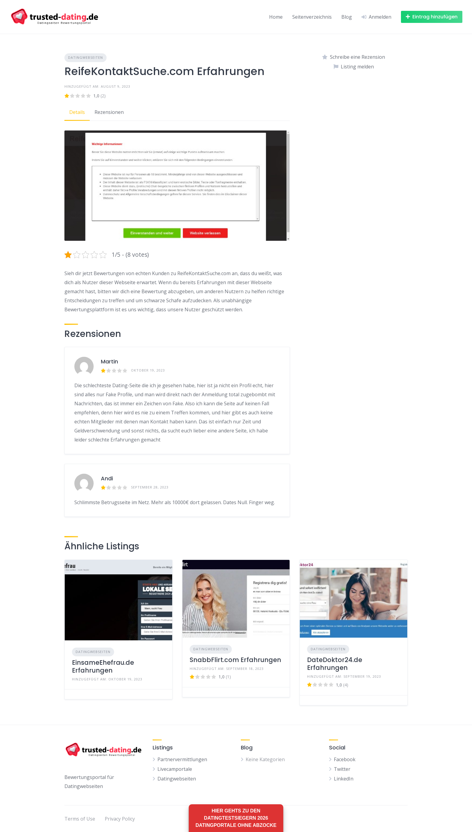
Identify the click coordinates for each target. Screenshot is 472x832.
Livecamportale (174, 769)
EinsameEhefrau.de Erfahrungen (103, 666)
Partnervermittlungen (182, 759)
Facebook (345, 759)
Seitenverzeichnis (312, 17)
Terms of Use (79, 818)
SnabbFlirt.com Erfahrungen (235, 659)
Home (276, 17)
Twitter (342, 769)
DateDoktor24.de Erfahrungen (334, 663)
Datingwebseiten (85, 57)
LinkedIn (343, 778)
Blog (346, 17)
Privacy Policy (120, 818)
